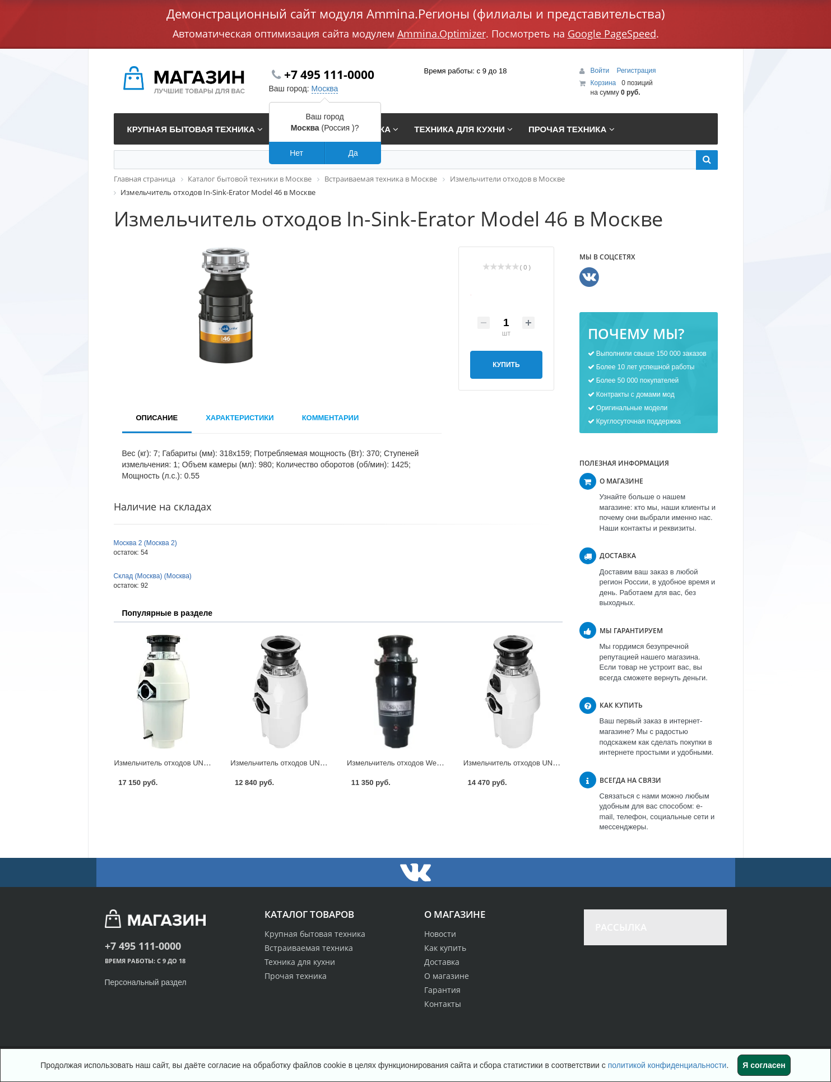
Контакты (442, 1004)
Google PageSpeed (612, 33)
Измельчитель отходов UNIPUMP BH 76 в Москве (314, 763)
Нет (296, 152)
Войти (601, 71)
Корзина (603, 83)
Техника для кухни (299, 961)
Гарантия (442, 990)
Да (353, 152)
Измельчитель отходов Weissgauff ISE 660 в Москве (434, 763)
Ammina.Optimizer (441, 33)
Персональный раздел (146, 982)
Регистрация (636, 71)
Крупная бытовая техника (314, 933)
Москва (325, 88)
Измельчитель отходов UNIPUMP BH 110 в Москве (200, 763)
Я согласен (763, 1065)
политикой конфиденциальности (667, 1065)
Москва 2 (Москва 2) (145, 543)
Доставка (441, 961)
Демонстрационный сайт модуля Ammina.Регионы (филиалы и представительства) (415, 13)
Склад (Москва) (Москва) (153, 576)
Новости (440, 933)
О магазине (446, 975)
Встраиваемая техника (308, 947)
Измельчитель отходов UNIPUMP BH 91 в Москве (547, 763)
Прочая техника (295, 975)
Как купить (445, 947)
